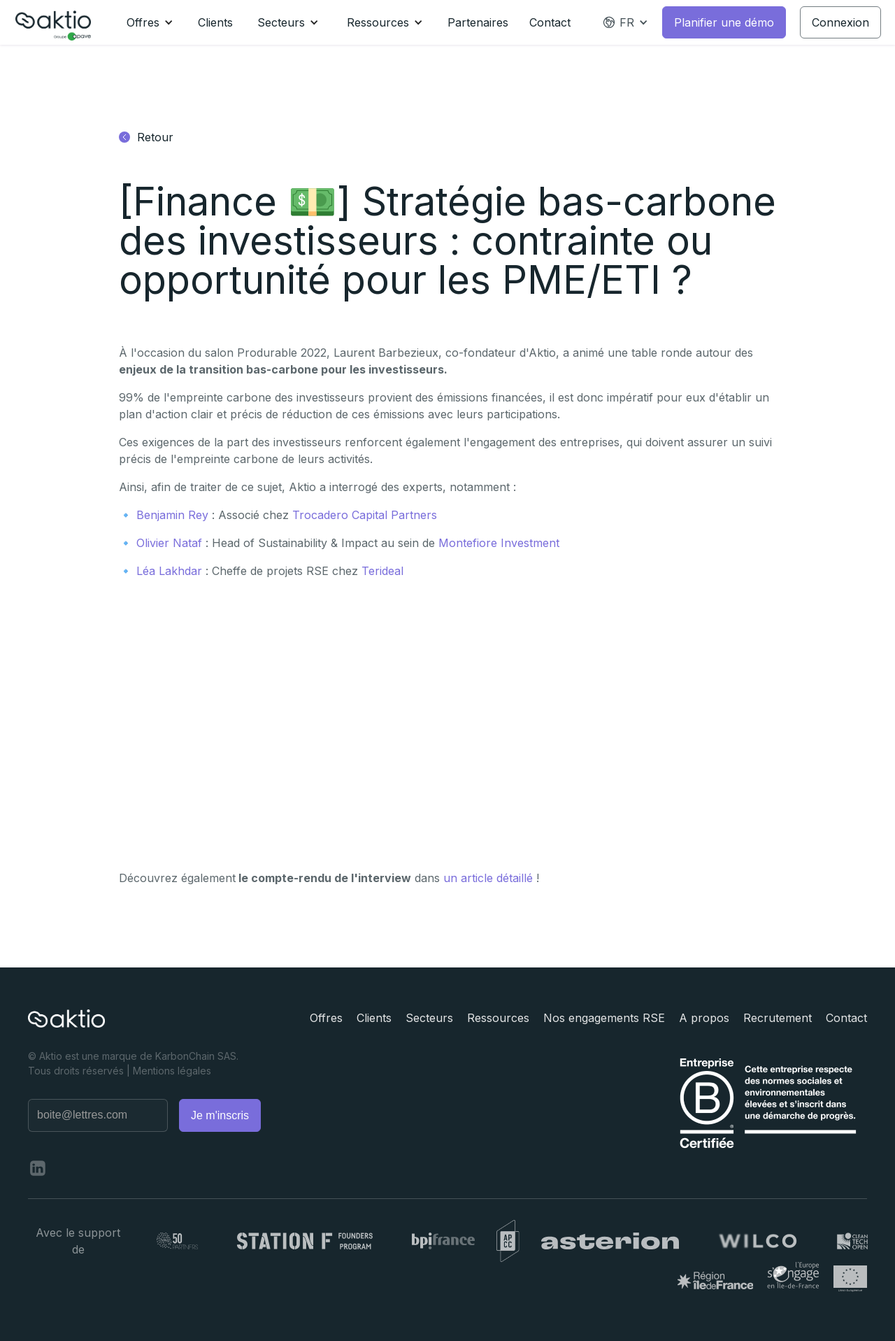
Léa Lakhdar (169, 571)
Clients (215, 22)
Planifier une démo (724, 22)
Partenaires (478, 22)
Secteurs (429, 1018)
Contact (550, 22)
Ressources (498, 1018)
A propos (704, 1018)
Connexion (840, 22)
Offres (326, 1018)
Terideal (382, 571)
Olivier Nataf (169, 543)
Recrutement (777, 1018)
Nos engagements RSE (604, 1018)
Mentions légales (172, 1071)
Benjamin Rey (172, 515)
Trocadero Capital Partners (364, 515)
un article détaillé (488, 878)
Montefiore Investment (498, 543)
